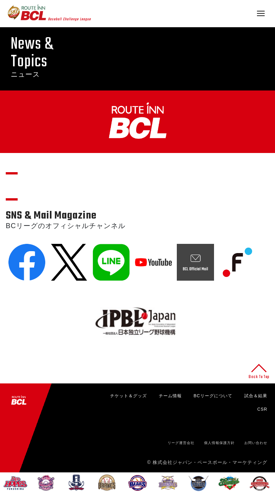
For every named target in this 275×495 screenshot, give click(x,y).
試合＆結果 (255, 395)
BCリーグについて (213, 395)
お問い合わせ (255, 443)
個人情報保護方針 (219, 443)
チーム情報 (170, 395)
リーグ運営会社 (181, 443)
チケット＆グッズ (128, 395)
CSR (262, 409)
